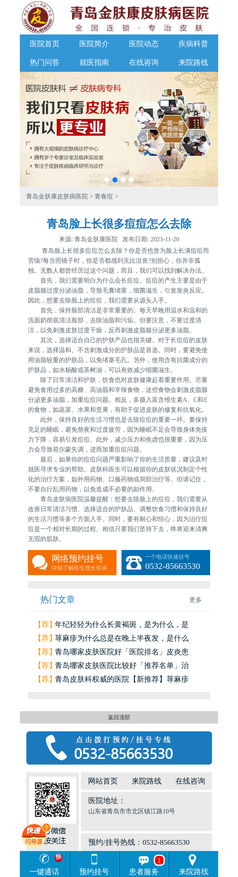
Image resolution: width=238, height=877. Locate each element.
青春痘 (104, 196)
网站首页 (103, 781)
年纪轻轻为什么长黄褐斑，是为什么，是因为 (122, 625)
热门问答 (45, 62)
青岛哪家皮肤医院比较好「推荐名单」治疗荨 (122, 666)
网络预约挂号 (84, 563)
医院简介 (94, 44)
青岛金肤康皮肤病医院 (57, 196)
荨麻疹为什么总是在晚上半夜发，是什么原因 (122, 639)
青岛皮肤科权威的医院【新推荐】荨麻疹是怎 (122, 680)
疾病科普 (193, 44)
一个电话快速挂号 (177, 563)
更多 (195, 599)
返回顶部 (119, 717)
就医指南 (94, 62)
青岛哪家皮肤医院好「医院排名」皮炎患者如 (122, 653)
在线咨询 (144, 62)
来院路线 (193, 62)
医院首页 (45, 44)
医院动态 (144, 44)
